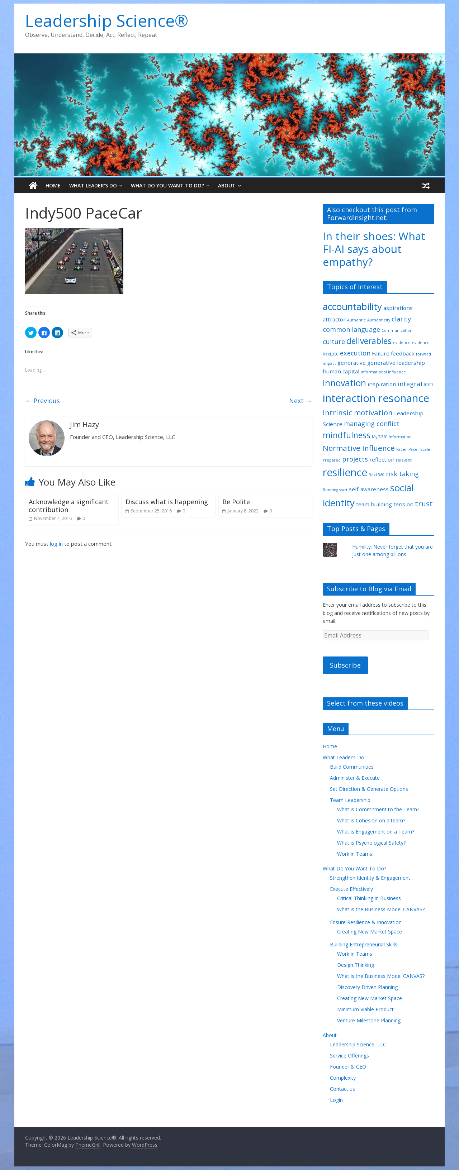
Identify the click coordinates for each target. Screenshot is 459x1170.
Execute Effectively (351, 888)
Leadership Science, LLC (358, 1044)
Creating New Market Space (369, 931)
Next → (300, 400)
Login (336, 1100)
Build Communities (352, 766)
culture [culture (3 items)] (334, 341)
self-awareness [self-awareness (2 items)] (369, 489)
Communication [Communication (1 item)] (397, 330)
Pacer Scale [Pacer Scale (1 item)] (419, 449)
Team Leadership (350, 800)
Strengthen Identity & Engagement (370, 877)
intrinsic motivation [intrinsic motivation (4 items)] (358, 412)
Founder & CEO (348, 1066)
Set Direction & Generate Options (369, 788)
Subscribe (345, 665)
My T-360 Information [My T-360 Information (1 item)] (392, 436)
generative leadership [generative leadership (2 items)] (396, 362)
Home (53, 185)
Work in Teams (354, 853)
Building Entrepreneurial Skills (363, 944)
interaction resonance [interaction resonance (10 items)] (376, 398)
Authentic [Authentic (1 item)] (356, 320)
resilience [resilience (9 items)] (345, 472)
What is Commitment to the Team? (378, 809)
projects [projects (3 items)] (355, 459)
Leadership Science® (106, 20)
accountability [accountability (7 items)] (352, 306)
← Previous (42, 400)
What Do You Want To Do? (167, 185)
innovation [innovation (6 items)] (344, 383)
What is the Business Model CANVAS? (381, 909)
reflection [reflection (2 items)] (381, 459)
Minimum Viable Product (365, 1009)
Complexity (343, 1077)
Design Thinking (355, 964)
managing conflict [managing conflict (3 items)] (371, 423)
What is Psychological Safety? (371, 842)
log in (56, 543)
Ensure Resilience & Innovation (366, 922)
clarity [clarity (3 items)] (401, 319)
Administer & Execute (355, 777)
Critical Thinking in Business (369, 898)
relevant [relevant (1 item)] (404, 460)
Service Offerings (349, 1055)
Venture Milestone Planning (369, 1020)
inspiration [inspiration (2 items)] (382, 384)
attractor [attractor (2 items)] (334, 319)
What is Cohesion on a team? (371, 820)
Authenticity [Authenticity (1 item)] (378, 320)
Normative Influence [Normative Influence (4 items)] (359, 448)
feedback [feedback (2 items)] (403, 353)
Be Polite (236, 501)
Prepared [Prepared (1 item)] (332, 460)
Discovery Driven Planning (367, 987)
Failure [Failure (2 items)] (380, 353)
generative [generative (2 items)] (351, 362)
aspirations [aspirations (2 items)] (398, 307)
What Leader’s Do (93, 185)
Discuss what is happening (167, 501)
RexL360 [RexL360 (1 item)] (376, 474)
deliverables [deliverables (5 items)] (369, 341)
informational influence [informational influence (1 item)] (383, 371)
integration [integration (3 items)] (415, 383)
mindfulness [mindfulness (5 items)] (346, 435)
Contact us (342, 1088)
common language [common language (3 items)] (351, 329)
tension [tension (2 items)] (403, 504)
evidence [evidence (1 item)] (402, 342)
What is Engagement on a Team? (375, 831)
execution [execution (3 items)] (355, 353)
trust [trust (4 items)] (424, 503)
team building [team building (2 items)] (374, 504)
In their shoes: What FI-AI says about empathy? (374, 249)
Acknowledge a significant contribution (69, 505)
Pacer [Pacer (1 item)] (401, 449)
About (227, 185)
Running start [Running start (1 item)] (335, 489)
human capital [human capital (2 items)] (341, 371)
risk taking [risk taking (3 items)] (402, 473)
